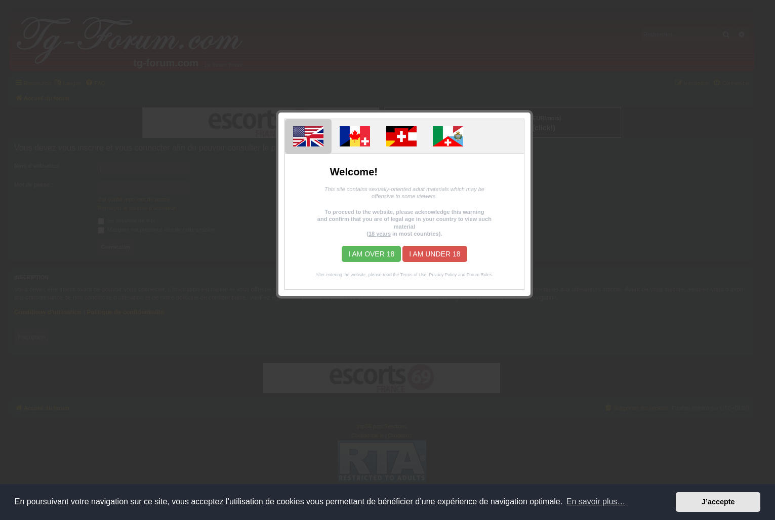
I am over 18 (371, 254)
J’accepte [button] (718, 502)
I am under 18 (434, 254)
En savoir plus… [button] (596, 501)
